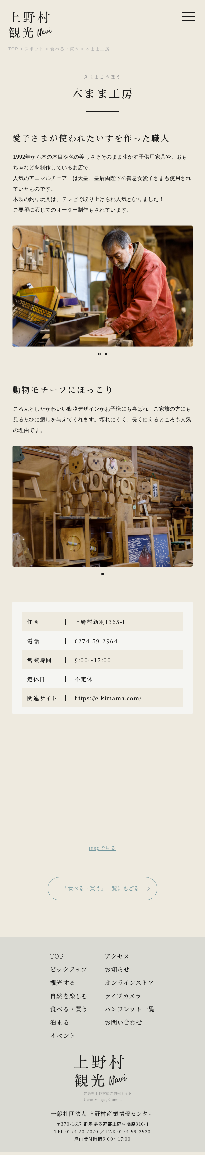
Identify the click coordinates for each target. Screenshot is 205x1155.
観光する (61, 982)
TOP (55, 956)
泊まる (58, 1022)
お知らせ (117, 969)
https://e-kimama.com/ (112, 698)
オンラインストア (130, 982)
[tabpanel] (102, 286)
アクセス (117, 956)
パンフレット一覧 (130, 1009)
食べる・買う (68, 1009)
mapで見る (102, 848)
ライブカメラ (124, 995)
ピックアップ (67, 969)
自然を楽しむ (68, 995)
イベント (61, 1035)
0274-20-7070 (82, 1134)
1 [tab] (100, 354)
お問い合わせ (124, 1022)
